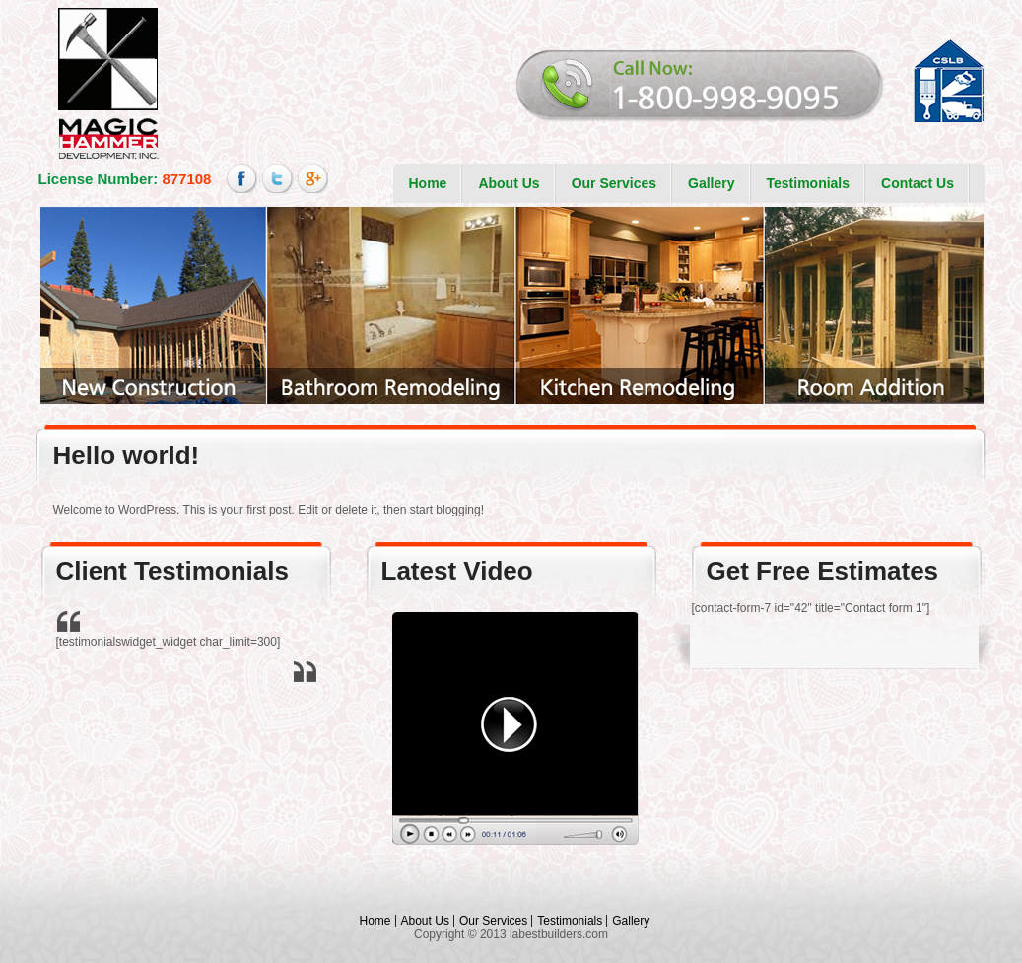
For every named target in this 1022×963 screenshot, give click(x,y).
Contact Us (917, 183)
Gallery (711, 183)
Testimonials (809, 183)
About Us (508, 183)
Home (428, 183)
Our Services (614, 183)
